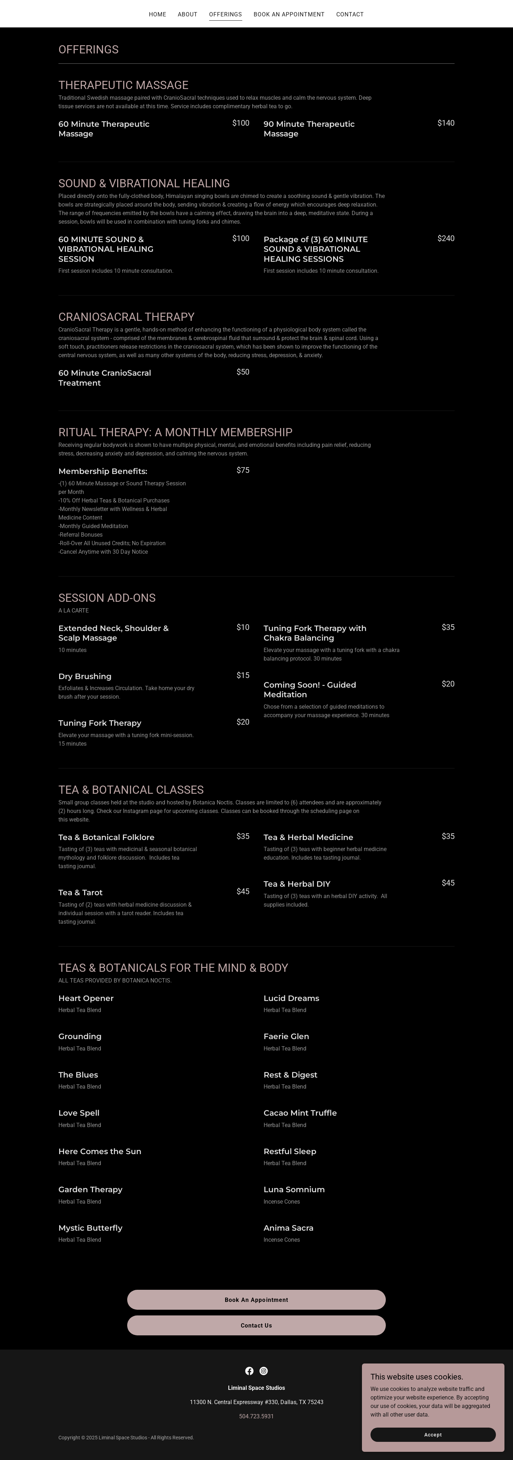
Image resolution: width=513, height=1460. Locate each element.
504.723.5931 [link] (256, 1416)
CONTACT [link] (350, 14)
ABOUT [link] (188, 14)
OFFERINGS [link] (225, 14)
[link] (249, 1371)
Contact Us (256, 1325)
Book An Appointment (256, 1300)
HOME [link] (157, 14)
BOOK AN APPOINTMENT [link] (289, 14)
